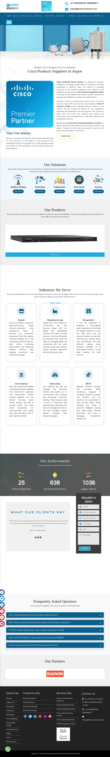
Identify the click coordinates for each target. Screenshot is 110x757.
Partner (71, 16)
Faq (90, 16)
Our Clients (82, 16)
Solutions (50, 16)
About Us (17, 16)
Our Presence (12, 729)
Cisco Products (29, 698)
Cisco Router (55, 254)
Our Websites (12, 719)
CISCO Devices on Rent (66, 724)
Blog (8, 733)
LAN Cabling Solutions (66, 720)
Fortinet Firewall (30, 710)
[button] (8, 42)
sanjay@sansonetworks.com (93, 720)
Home (9, 16)
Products (27, 16)
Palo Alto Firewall (30, 706)
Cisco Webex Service (65, 705)
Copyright (34, 753)
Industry (61, 16)
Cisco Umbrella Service (66, 709)
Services (38, 16)
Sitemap (10, 714)
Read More (65, 136)
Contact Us (98, 16)
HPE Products (29, 702)
